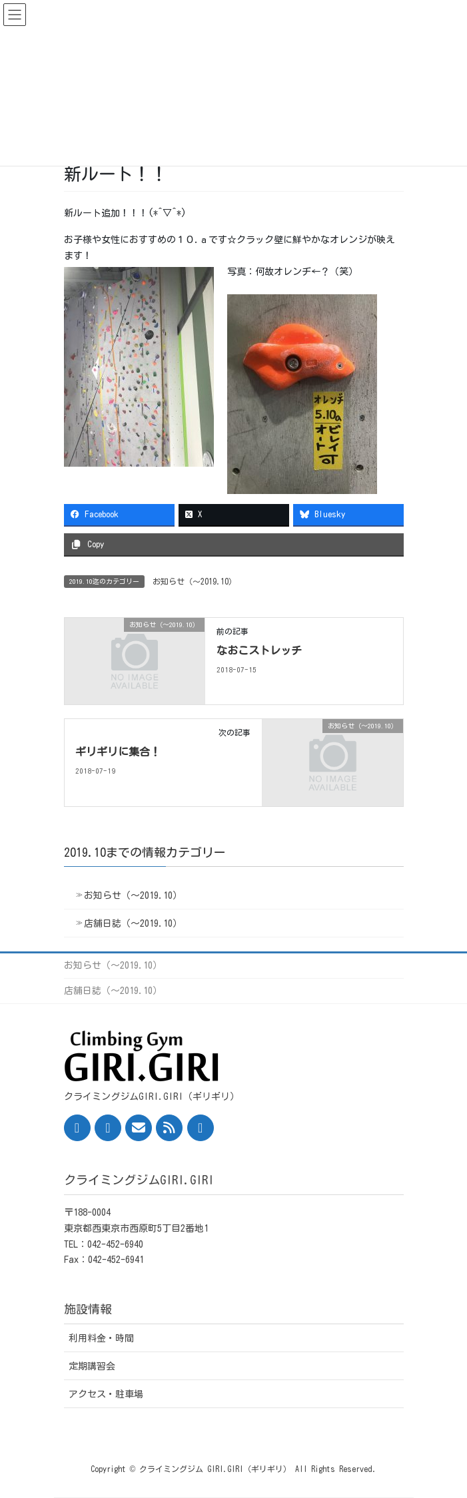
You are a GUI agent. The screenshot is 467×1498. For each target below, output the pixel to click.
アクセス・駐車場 (106, 1394)
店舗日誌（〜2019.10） (133, 923)
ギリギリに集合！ (118, 751)
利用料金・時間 (101, 1338)
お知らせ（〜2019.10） (194, 581)
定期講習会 (92, 1366)
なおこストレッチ (259, 650)
